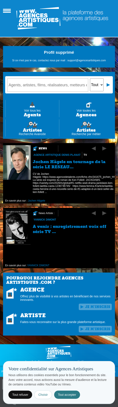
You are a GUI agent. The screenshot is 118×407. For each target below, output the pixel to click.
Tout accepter (67, 394)
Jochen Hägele (36, 200)
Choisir (43, 394)
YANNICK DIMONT (44, 219)
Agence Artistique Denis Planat (56, 154)
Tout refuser (20, 394)
